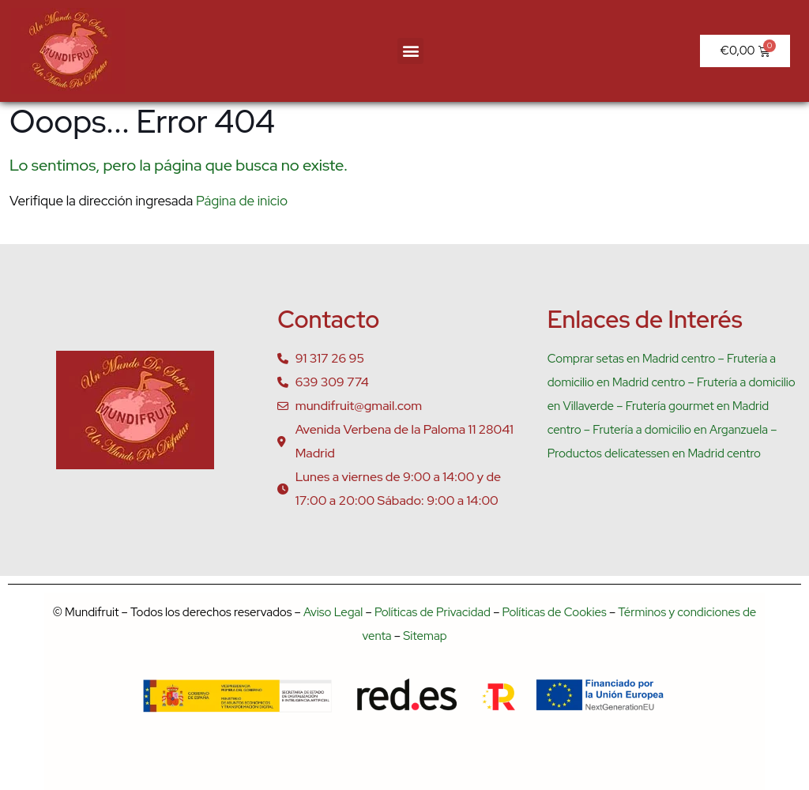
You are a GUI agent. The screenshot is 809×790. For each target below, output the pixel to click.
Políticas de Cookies (554, 612)
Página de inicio (242, 200)
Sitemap (424, 636)
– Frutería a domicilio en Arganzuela (674, 430)
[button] (410, 51)
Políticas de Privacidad (432, 612)
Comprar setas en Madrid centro (631, 359)
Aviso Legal (333, 612)
